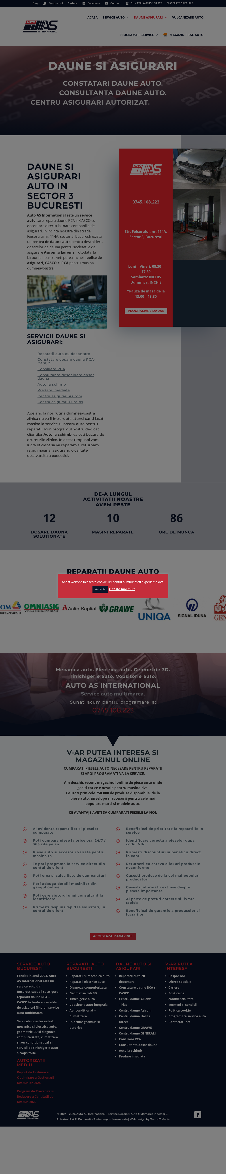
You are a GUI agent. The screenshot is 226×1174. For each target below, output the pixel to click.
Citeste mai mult (122, 589)
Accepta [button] (100, 589)
